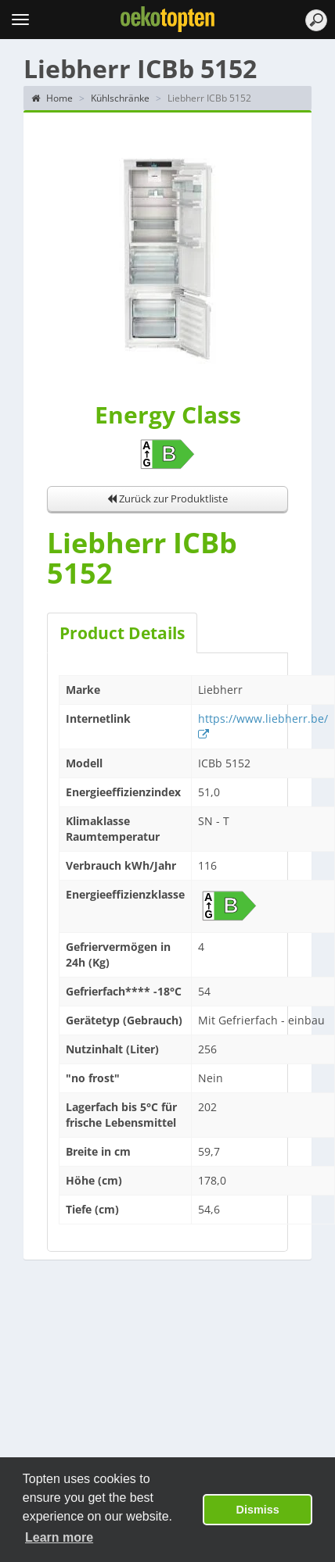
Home (52, 98)
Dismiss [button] (257, 1509)
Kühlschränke (120, 98)
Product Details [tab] (122, 633)
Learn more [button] (59, 1537)
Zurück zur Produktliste (167, 498)
